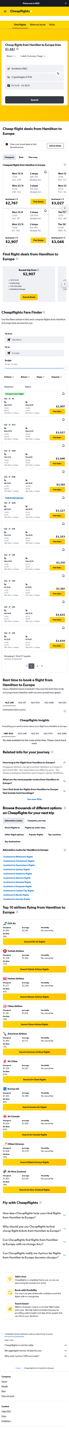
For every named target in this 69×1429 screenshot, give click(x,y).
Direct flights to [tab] (12, 895)
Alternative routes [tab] (13, 888)
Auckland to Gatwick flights (16, 945)
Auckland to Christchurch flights (18, 928)
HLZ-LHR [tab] (9, 698)
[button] (65, 3)
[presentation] (17, 44)
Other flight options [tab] (14, 902)
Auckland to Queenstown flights (19, 933)
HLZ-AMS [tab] (49, 698)
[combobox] (11, 51)
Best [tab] (21, 152)
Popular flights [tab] (36, 902)
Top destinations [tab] (12, 909)
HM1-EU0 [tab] (8, 801)
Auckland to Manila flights (16, 962)
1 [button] (31, 661)
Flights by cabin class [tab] (35, 895)
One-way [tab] (33, 152)
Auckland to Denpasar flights (17, 954)
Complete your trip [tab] (36, 888)
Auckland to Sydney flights (16, 937)
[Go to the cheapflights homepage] (21, 11)
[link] (29, 292)
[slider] (65, 363)
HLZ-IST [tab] (22, 698)
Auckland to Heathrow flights (17, 941)
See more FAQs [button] (34, 867)
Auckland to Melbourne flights (18, 924)
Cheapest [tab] (9, 152)
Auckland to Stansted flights (17, 950)
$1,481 (10, 44)
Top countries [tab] (54, 902)
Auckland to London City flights (18, 958)
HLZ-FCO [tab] (35, 698)
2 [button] (37, 661)
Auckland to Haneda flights (16, 967)
